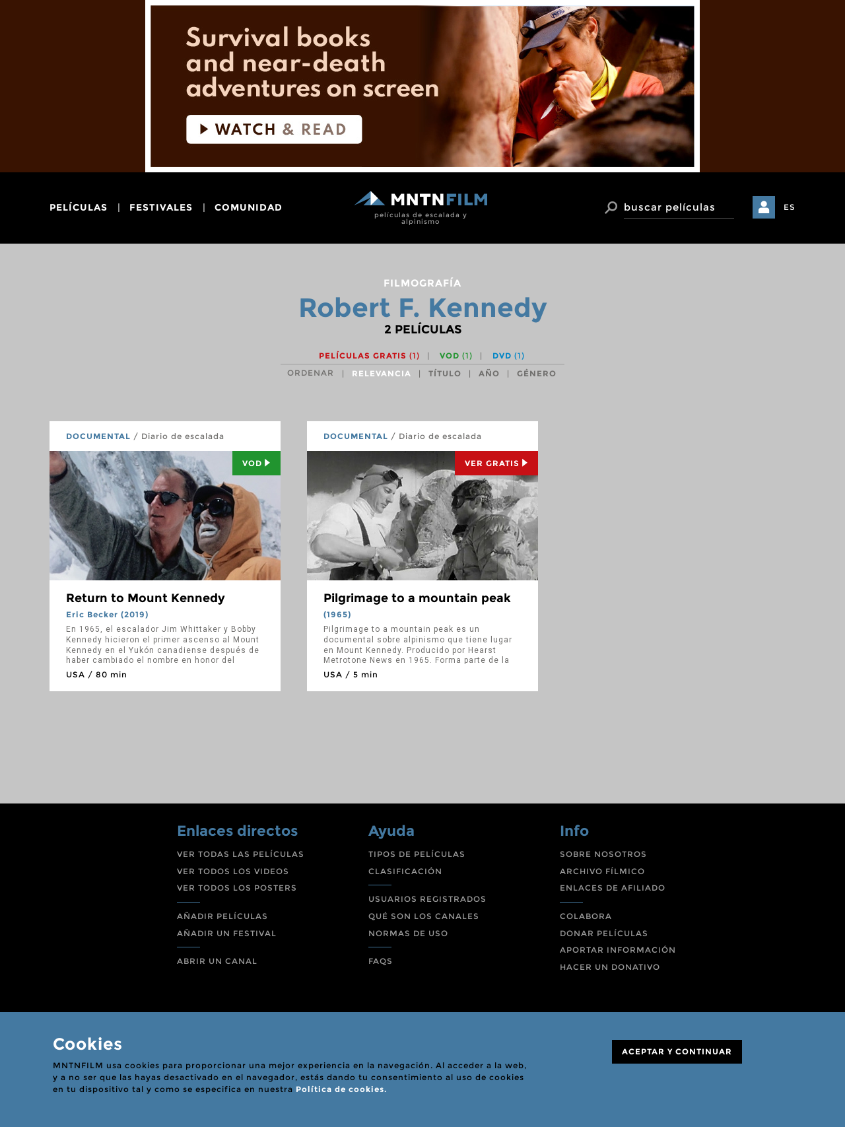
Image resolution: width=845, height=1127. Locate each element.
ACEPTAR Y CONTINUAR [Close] (677, 1051)
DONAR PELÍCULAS (604, 933)
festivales (161, 207)
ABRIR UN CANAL (217, 961)
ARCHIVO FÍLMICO (602, 871)
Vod (256, 463)
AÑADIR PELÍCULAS (222, 916)
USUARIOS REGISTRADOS (427, 899)
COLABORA (586, 916)
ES (789, 207)
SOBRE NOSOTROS (603, 854)
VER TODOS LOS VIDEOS (233, 871)
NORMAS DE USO (408, 933)
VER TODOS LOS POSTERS (237, 888)
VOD (456, 355)
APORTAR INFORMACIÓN (618, 950)
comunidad (249, 207)
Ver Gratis (496, 463)
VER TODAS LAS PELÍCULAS (240, 854)
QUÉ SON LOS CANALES (423, 916)
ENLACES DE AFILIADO (612, 888)
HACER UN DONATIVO (610, 967)
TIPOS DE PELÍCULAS (416, 854)
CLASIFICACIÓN (405, 871)
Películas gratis (369, 355)
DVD (508, 355)
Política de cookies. (341, 1089)
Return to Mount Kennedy (145, 598)
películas (79, 207)
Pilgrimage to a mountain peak (417, 598)
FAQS (380, 961)
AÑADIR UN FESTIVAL (227, 933)
